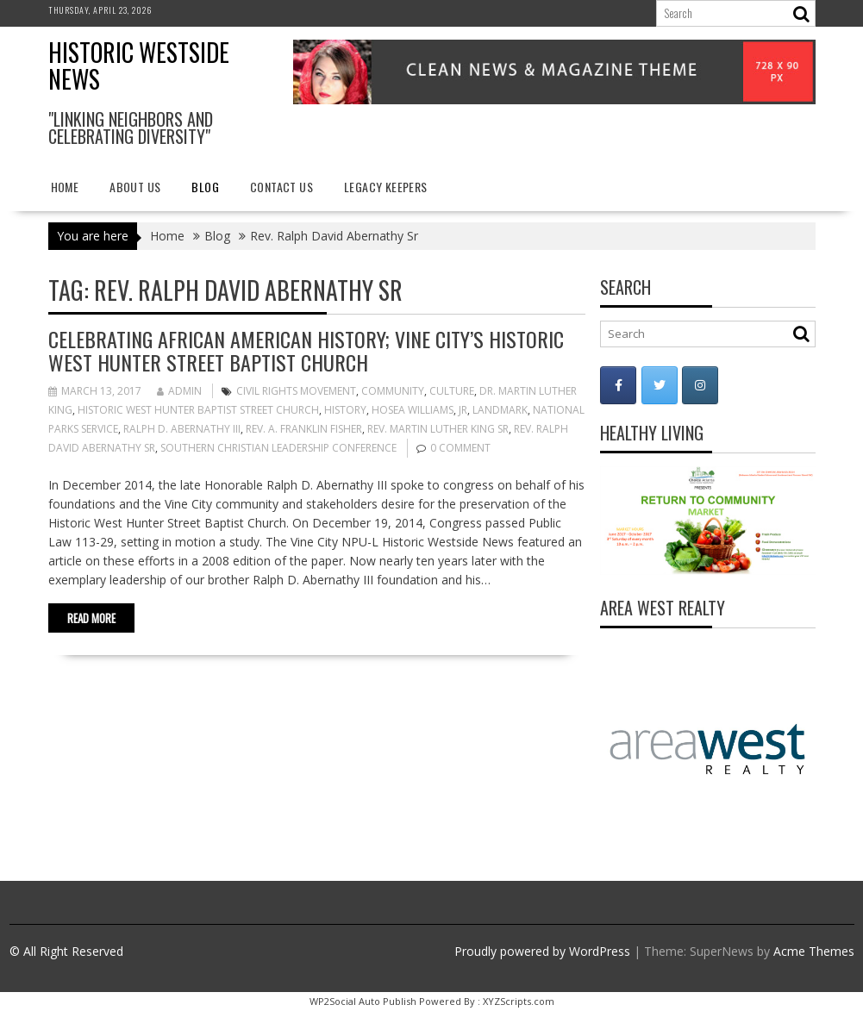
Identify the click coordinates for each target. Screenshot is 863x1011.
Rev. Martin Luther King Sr (438, 428)
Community (392, 391)
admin (179, 391)
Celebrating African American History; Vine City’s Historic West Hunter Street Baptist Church (306, 350)
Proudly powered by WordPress (542, 951)
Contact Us (281, 187)
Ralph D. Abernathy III (182, 428)
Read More (91, 618)
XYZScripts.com (518, 1001)
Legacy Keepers (386, 187)
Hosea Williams (412, 410)
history (345, 410)
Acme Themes (813, 951)
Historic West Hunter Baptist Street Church (198, 410)
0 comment (460, 447)
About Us (134, 187)
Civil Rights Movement (296, 391)
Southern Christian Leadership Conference (278, 447)
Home (65, 187)
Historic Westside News (138, 65)
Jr (463, 410)
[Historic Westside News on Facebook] (618, 385)
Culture (451, 391)
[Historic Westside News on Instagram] (700, 385)
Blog (205, 187)
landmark (500, 410)
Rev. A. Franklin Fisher (304, 428)
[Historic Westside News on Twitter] (659, 385)
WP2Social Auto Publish (363, 1001)
